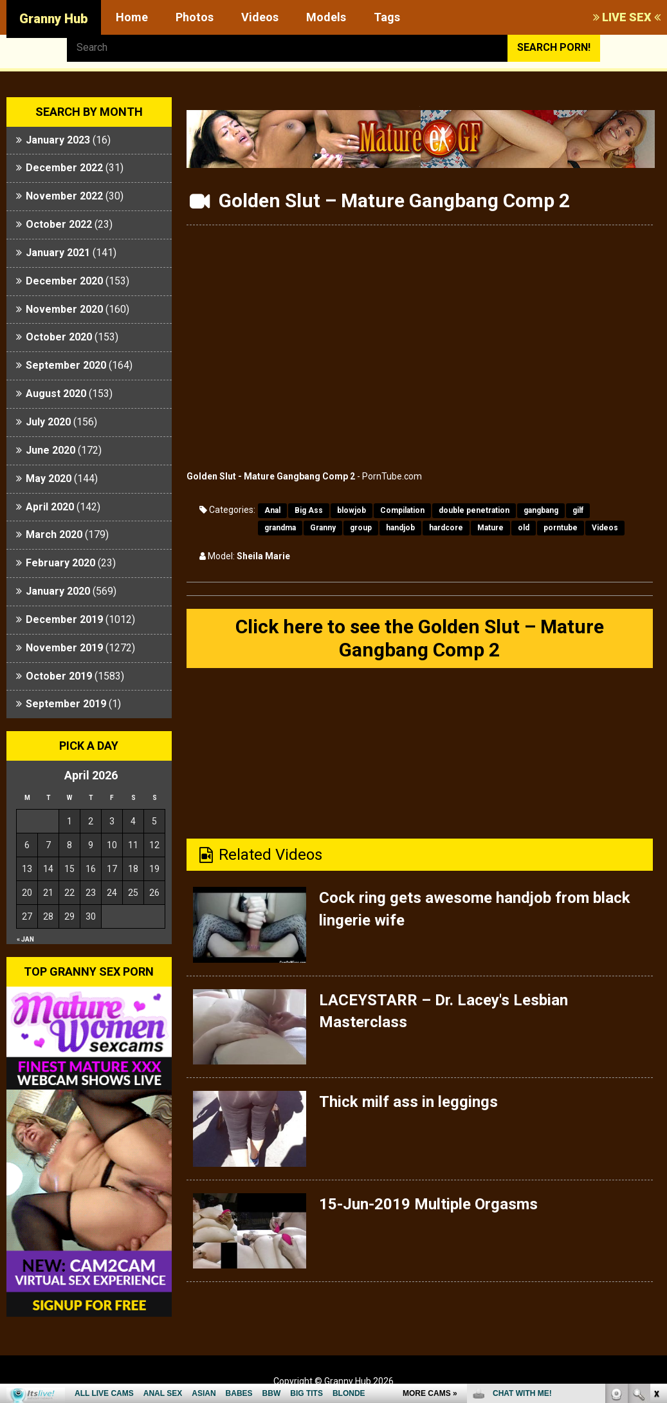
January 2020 (58, 591)
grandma (280, 527)
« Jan (25, 939)
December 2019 (64, 619)
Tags (387, 17)
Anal (272, 510)
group (361, 527)
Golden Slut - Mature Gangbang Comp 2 (271, 476)
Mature (490, 527)
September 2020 (66, 365)
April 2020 (50, 507)
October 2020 (59, 337)
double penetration (474, 510)
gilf (577, 510)
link (656, 1202)
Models (326, 17)
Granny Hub (53, 18)
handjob (400, 527)
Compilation (402, 510)
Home (132, 17)
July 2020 (48, 422)
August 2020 (56, 393)
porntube (561, 527)
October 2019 (59, 676)
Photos (195, 17)
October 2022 (59, 224)
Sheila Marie (263, 556)
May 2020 (48, 478)
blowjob (351, 510)
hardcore (446, 527)
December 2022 (64, 168)
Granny (323, 527)
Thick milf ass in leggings (408, 1102)
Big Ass (309, 510)
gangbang (541, 510)
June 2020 (50, 450)
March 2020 (54, 534)
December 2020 (64, 281)
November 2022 (64, 196)
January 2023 (58, 140)
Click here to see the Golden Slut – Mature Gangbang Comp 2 (419, 638)
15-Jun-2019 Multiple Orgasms (428, 1204)
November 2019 (64, 648)
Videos (260, 17)
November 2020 (64, 309)
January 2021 (58, 252)
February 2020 (60, 563)
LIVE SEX (627, 17)
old (523, 527)
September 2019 (66, 704)
